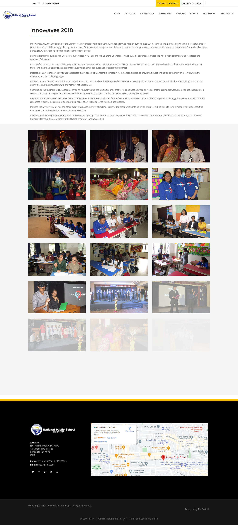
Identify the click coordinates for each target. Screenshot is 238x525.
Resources (209, 13)
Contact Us (226, 13)
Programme (147, 13)
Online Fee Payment (168, 3)
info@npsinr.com (45, 464)
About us (130, 13)
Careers (180, 13)
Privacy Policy (86, 518)
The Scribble (204, 509)
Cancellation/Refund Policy (111, 518)
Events (194, 13)
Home (117, 13)
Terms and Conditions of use (143, 518)
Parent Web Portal (192, 3)
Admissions (165, 13)
